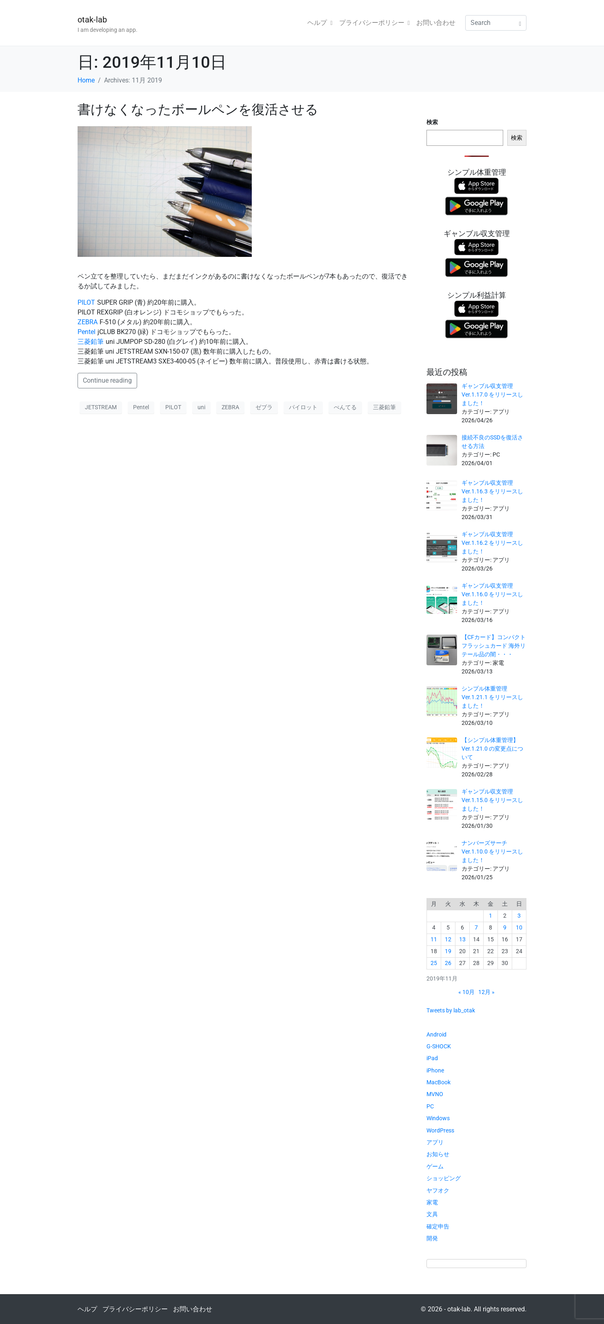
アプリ (435, 1142)
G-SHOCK (438, 1046)
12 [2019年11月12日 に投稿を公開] (448, 939)
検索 (432, 122)
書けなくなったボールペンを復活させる (198, 109)
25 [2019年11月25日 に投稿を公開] (434, 963)
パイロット (303, 407)
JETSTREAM (101, 407)
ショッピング (443, 1178)
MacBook (438, 1082)
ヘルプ (319, 23)
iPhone (435, 1070)
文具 (432, 1214)
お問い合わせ (435, 23)
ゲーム (435, 1166)
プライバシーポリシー (374, 23)
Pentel (86, 332)
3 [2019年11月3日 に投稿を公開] (519, 915)
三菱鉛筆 (91, 341)
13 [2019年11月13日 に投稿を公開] (462, 939)
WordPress (440, 1130)
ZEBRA (88, 322)
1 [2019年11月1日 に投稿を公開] (490, 915)
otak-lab (92, 20)
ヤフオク (437, 1190)
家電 (432, 1202)
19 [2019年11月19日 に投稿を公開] (448, 951)
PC (430, 1106)
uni (201, 407)
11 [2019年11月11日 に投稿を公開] (434, 939)
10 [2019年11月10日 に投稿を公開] (519, 927)
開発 (432, 1238)
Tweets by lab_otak (450, 1010)
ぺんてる (345, 407)
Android (436, 1034)
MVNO (434, 1094)
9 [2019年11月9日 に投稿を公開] (504, 927)
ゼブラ (264, 407)
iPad (432, 1058)
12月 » (486, 992)
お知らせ (437, 1154)
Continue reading (107, 380)
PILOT (86, 302)
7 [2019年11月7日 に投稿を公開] (476, 927)
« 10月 (466, 992)
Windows (438, 1118)
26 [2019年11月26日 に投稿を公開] (448, 963)
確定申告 (437, 1226)
